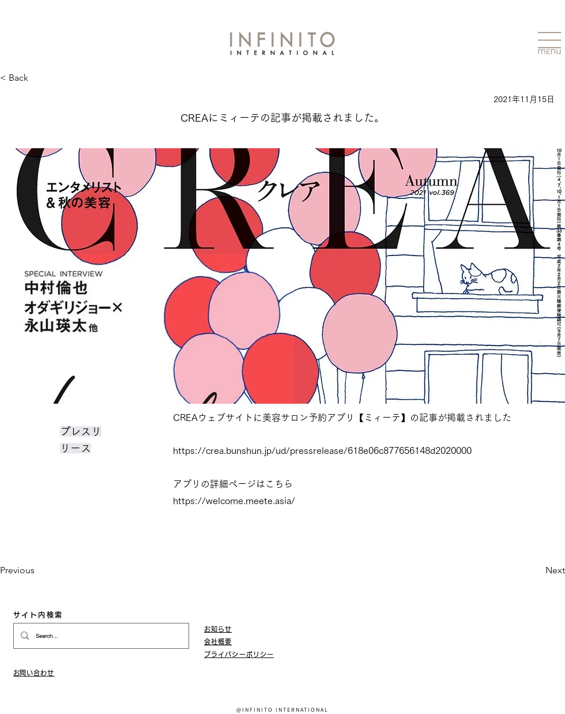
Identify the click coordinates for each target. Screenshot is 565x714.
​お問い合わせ (34, 673)
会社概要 (218, 641)
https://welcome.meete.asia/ (234, 500)
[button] (549, 43)
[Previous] (38, 570)
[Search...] (100, 635)
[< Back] (14, 78)
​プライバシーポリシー (239, 654)
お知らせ (218, 629)
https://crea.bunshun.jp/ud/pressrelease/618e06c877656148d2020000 (322, 450)
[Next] (536, 570)
